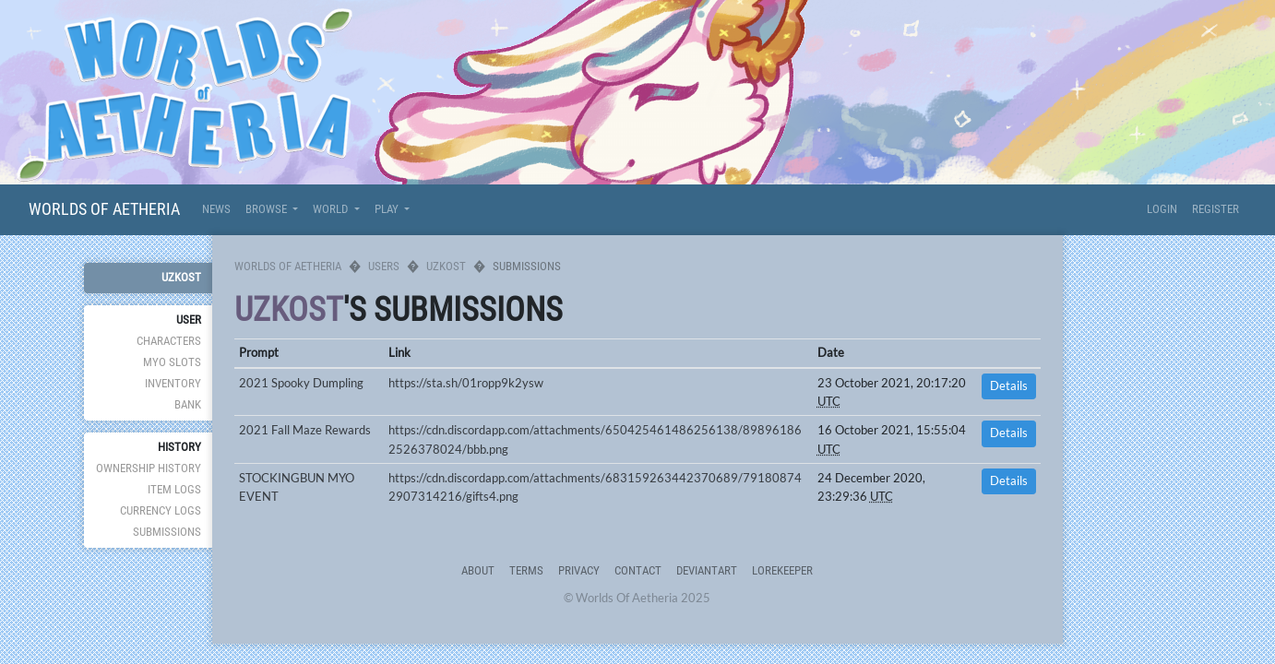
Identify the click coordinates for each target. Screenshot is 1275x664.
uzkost (181, 277)
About (478, 570)
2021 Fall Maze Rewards (305, 429)
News (216, 209)
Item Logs (174, 489)
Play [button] (388, 209)
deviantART (706, 570)
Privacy (579, 570)
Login (1162, 209)
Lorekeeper (782, 570)
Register (1215, 209)
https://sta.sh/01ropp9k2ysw (465, 382)
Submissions (167, 532)
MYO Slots (172, 362)
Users (383, 266)
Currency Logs (160, 510)
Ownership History (148, 468)
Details (1009, 386)
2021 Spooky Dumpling (301, 382)
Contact (637, 570)
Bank (187, 404)
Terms (526, 570)
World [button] (332, 209)
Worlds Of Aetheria (104, 209)
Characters (169, 341)
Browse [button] (267, 209)
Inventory (173, 383)
